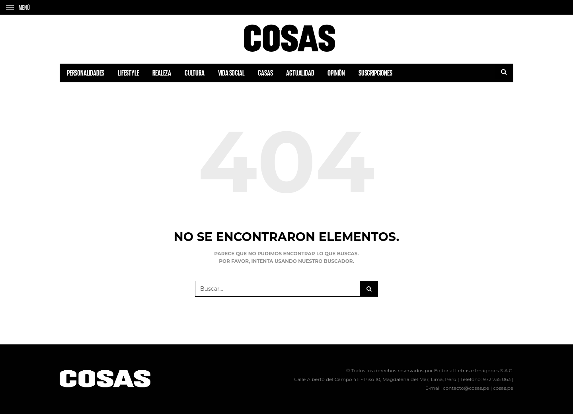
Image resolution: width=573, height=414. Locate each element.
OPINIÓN (336, 73)
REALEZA (161, 73)
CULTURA (195, 73)
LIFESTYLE (128, 73)
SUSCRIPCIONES (375, 73)
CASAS (265, 73)
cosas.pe (503, 388)
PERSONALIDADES (85, 73)
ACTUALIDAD (300, 73)
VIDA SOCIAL (231, 73)
